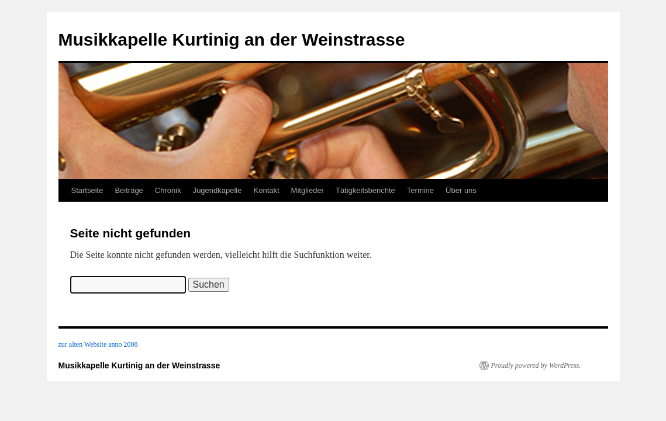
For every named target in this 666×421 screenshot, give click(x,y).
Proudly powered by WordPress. (536, 365)
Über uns (461, 190)
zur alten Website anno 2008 (98, 344)
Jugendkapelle (217, 190)
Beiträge (129, 190)
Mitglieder (307, 190)
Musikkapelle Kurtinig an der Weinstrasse (231, 39)
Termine (420, 190)
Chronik (168, 190)
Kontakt (266, 190)
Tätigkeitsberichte (365, 190)
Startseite (87, 190)
